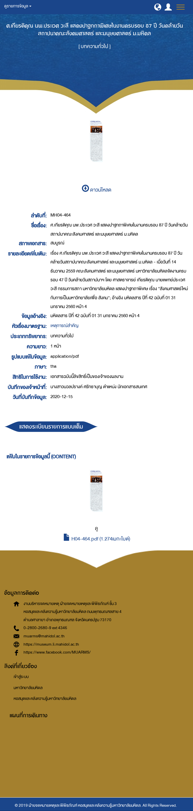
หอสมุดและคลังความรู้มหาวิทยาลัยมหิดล (45, 698)
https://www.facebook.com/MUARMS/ (57, 652)
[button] (158, 7)
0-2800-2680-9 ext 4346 (45, 627)
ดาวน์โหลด (96, 190)
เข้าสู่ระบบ (21, 676)
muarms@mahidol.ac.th (44, 636)
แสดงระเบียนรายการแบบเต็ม (51, 427)
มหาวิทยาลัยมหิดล (28, 687)
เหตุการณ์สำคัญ (64, 326)
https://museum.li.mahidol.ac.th (51, 644)
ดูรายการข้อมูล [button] (17, 6)
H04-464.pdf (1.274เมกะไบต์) (96, 539)
